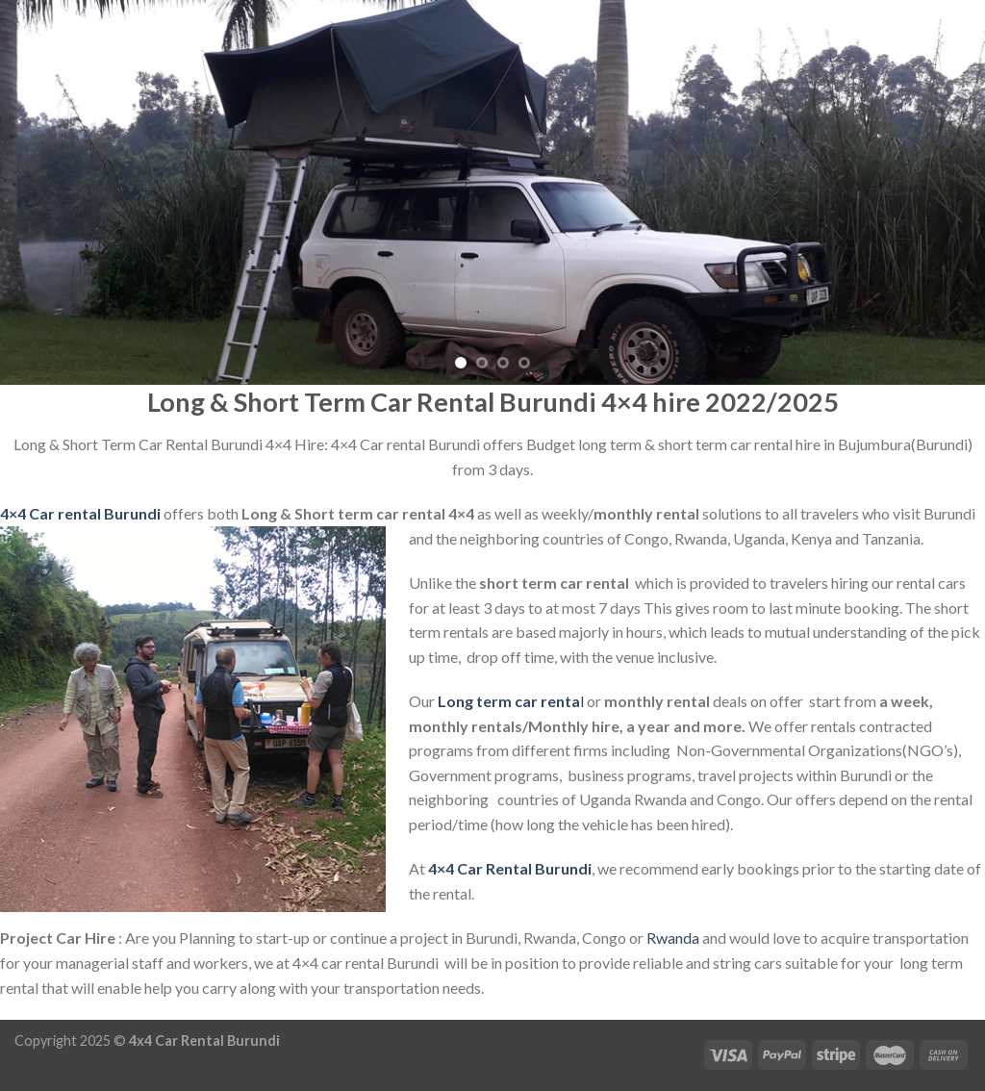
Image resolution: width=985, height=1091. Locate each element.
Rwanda (672, 937)
